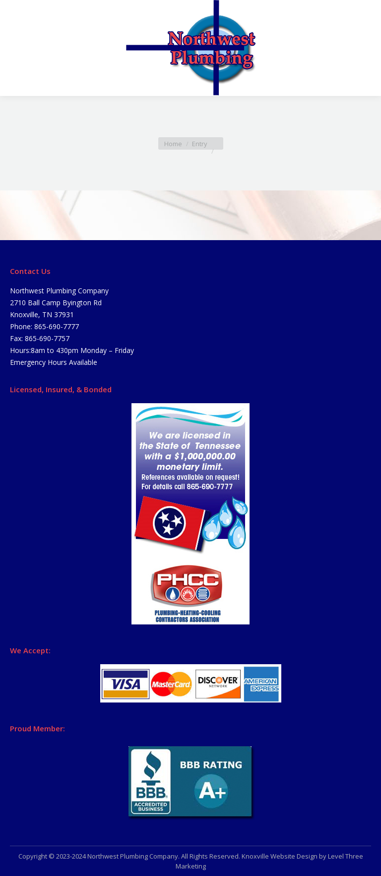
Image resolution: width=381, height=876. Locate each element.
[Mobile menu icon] (16, 48)
